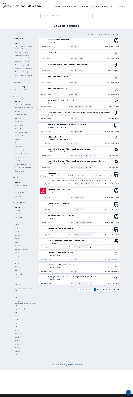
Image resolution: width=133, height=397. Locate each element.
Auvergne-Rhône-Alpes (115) (23, 104)
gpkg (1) (17, 348)
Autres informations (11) (22, 61)
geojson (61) (18, 228)
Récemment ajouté (114, 34)
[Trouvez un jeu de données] (66, 16)
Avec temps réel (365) (21, 90)
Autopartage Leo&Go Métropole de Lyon (62, 265)
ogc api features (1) (20, 309)
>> (118, 289)
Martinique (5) (19, 139)
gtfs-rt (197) (18, 214)
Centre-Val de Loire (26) (21, 114)
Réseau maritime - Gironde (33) (58, 203)
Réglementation (95, 6)
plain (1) (17, 351)
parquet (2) (18, 284)
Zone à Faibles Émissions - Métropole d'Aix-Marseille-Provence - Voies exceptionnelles (77, 161)
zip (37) (17, 238)
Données (57, 6)
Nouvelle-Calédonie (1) (21, 157)
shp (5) (17, 256)
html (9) (17, 245)
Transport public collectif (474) (23, 68)
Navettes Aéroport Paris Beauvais (59, 39)
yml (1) (17, 330)
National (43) (18, 146)
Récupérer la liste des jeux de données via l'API (67, 365)
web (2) (17, 277)
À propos (105, 6)
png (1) (17, 337)
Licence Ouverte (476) (21, 185)
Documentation (67, 6)
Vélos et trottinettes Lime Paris (58, 88)
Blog (111, 6)
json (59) (17, 231)
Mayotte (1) (18, 143)
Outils (76, 6)
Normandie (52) (19, 150)
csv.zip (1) (18, 326)
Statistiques (84, 6)
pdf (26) (17, 242)
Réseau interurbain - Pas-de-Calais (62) (61, 215)
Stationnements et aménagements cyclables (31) (24, 47)
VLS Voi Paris (52, 52)
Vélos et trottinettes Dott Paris (58, 76)
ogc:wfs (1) (18, 323)
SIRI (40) (17, 235)
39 (114, 289)
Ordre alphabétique (101, 34)
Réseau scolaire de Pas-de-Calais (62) (60, 228)
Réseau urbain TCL (54, 173)
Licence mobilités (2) (20, 189)
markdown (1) (19, 333)
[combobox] (66, 16)
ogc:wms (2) (18, 274)
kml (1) (17, 316)
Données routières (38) (21, 72)
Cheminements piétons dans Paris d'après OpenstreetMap (68, 64)
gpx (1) (17, 312)
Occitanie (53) (19, 160)
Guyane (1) (18, 129)
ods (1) (17, 355)
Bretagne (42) (19, 111)
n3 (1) (16, 297)
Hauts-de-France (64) (21, 132)
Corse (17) (18, 118)
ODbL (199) (18, 196)
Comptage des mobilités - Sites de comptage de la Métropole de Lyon (72, 277)
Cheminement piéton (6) (22, 65)
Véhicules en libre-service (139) (23, 75)
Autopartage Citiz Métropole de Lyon (60, 253)
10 (109, 289)
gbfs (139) (18, 221)
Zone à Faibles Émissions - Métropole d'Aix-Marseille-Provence (69, 149)
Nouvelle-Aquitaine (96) (21, 153)
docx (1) (17, 294)
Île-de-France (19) (20, 171)
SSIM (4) (17, 267)
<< (80, 289)
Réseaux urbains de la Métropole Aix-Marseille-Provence (67, 124)
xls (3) (16, 270)
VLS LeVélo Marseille (55, 137)
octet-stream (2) (19, 281)
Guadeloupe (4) (19, 125)
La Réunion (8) (19, 136)
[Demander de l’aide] (128, 392)
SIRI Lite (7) (18, 253)
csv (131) (17, 224)
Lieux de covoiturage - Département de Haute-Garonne (66, 240)
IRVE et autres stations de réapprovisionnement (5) (22, 57)
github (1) (18, 319)
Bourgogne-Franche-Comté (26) (24, 107)
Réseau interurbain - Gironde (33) (59, 189)
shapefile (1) (18, 344)
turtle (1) (17, 340)
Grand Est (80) (19, 122)
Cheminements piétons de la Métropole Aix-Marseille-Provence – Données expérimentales (79, 112)
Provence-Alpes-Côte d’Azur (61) (24, 167)
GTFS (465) (18, 210)
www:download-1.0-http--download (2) (25, 289)
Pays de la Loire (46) (20, 164)
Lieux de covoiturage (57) (22, 52)
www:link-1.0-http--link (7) (22, 249)
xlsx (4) (17, 260)
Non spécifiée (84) (20, 192)
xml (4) (17, 263)
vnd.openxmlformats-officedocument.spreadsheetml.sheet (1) (25, 303)
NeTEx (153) (18, 217)
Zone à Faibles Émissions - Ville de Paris (61, 100)
